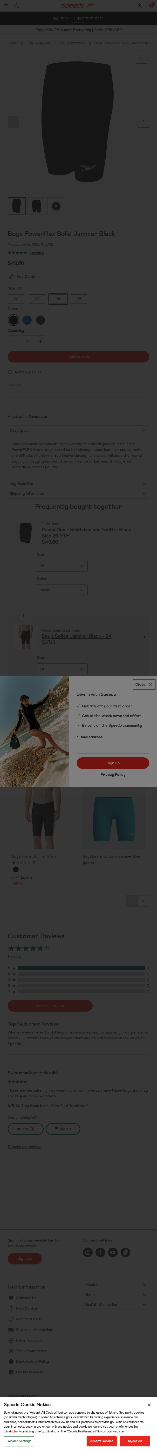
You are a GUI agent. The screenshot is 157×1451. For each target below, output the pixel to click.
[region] (78, 1424)
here (17, 1431)
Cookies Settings (19, 1441)
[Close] (149, 1405)
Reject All (135, 1441)
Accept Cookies (101, 1441)
